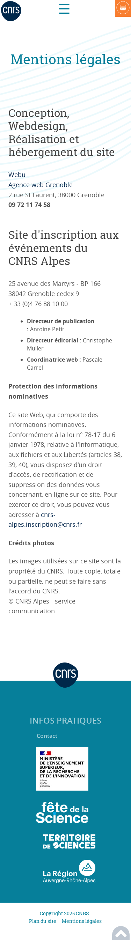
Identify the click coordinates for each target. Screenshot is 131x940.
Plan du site (42, 921)
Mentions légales (82, 921)
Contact (47, 736)
